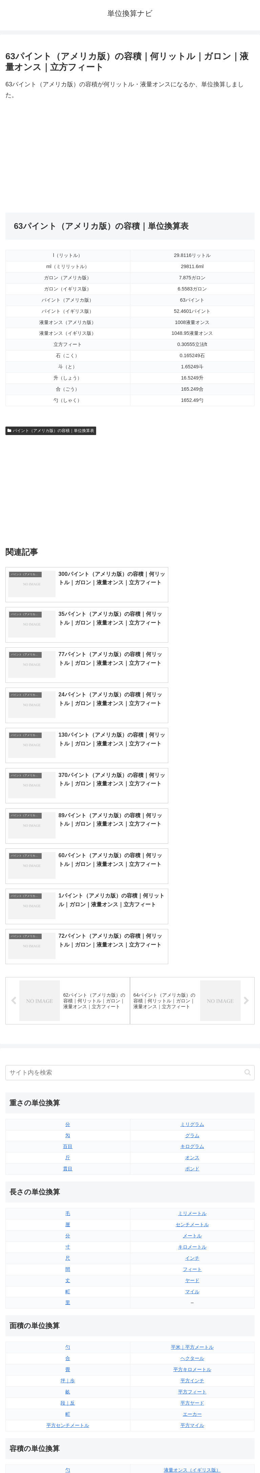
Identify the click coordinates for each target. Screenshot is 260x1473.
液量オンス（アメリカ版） (192, 1308)
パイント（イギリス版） (192, 1330)
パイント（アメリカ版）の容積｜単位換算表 (50, 430)
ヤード (192, 1107)
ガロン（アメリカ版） (192, 1364)
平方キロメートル (192, 1196)
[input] (130, 899)
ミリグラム (192, 951)
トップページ (66, 1451)
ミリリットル (67, 1353)
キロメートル (192, 1074)
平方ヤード (192, 1230)
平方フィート (192, 1219)
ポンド (192, 996)
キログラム (192, 973)
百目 (67, 973)
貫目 (67, 996)
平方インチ (192, 1208)
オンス (192, 985)
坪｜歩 (68, 1208)
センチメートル (192, 1052)
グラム (192, 962)
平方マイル (192, 1252)
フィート (192, 1096)
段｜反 (68, 1230)
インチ (192, 1085)
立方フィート (192, 1319)
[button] (248, 900)
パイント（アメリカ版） (192, 1341)
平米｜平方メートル (192, 1174)
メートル (192, 1063)
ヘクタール (192, 1185)
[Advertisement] (68, 156)
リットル (67, 1364)
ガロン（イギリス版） (192, 1353)
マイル (192, 1118)
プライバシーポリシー (193, 1451)
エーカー (192, 1241)
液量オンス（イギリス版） (192, 1297)
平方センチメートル (67, 1252)
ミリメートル (192, 1040)
